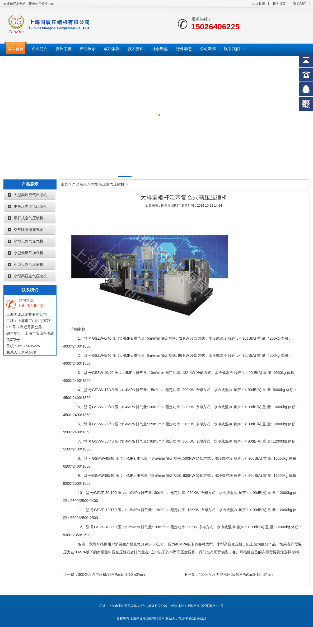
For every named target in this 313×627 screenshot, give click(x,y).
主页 (64, 184)
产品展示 (79, 184)
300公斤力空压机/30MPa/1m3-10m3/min (111, 574)
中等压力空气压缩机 (30, 206)
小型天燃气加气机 (28, 253)
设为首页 (279, 4)
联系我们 (299, 4)
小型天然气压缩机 (28, 265)
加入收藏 (258, 4)
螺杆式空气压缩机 (28, 218)
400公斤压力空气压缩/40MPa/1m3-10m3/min (236, 574)
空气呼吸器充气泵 (28, 230)
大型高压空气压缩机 (30, 195)
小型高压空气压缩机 (30, 276)
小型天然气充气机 (28, 241)
